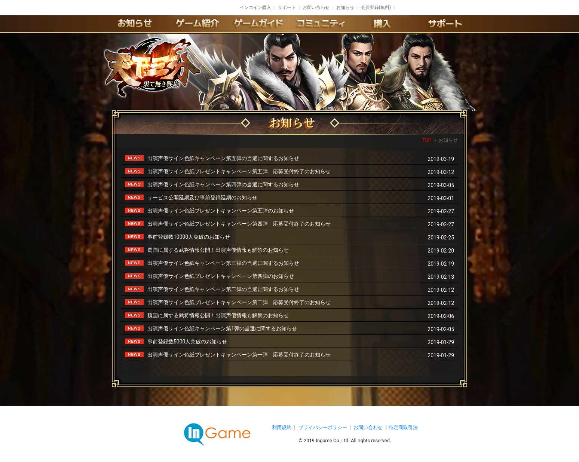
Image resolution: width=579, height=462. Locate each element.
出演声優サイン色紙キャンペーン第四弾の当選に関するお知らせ (223, 184)
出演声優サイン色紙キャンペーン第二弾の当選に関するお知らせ (223, 289)
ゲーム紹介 (196, 23)
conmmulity (321, 23)
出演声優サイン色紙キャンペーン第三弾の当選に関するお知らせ (223, 263)
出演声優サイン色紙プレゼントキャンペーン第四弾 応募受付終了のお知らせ (239, 224)
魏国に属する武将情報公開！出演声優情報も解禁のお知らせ (218, 315)
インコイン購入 (255, 7)
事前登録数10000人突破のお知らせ (188, 237)
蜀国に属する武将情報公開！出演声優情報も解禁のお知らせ (218, 250)
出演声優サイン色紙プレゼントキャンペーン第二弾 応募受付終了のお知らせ (239, 302)
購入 (383, 23)
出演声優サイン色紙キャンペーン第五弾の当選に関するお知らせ (223, 158)
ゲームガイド (258, 23)
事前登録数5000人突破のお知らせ (187, 342)
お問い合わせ (316, 7)
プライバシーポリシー (322, 427)
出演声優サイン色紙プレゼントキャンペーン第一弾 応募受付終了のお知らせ (239, 355)
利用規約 (282, 427)
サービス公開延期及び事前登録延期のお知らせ (202, 198)
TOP (426, 140)
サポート (287, 7)
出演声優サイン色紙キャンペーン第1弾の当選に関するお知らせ (222, 328)
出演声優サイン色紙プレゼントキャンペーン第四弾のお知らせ (220, 276)
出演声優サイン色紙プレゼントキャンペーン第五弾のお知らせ (220, 211)
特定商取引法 (403, 427)
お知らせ (345, 7)
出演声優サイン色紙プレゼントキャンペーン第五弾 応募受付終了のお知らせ (239, 171)
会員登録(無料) (376, 7)
